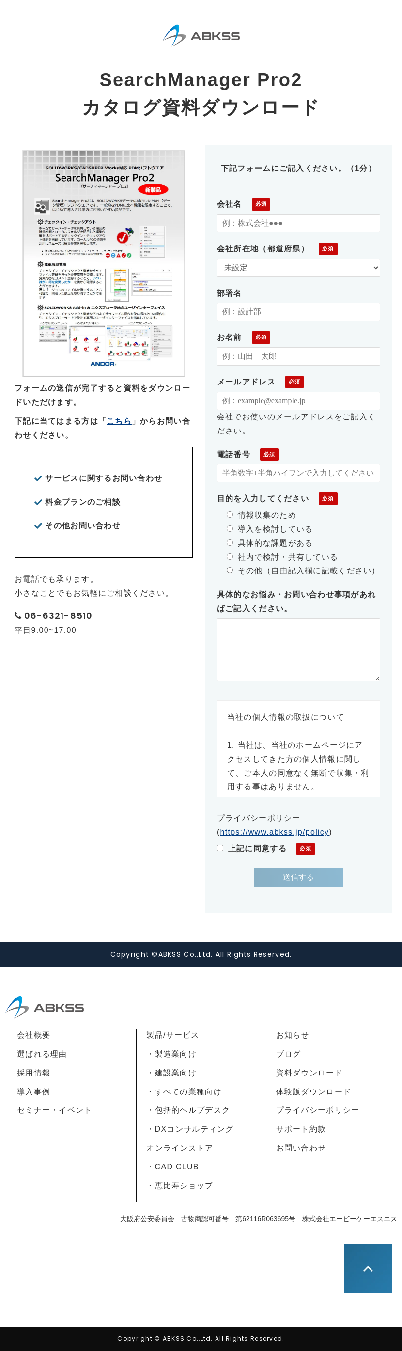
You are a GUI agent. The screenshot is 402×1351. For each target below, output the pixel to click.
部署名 (229, 293)
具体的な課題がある (270, 543)
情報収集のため (261, 515)
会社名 (229, 204)
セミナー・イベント (55, 1110)
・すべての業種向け (184, 1092)
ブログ (288, 1054)
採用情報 (33, 1073)
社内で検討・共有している (282, 557)
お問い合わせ (301, 1148)
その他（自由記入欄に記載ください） (303, 571)
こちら (119, 421)
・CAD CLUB (172, 1167)
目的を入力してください (263, 498)
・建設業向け (171, 1073)
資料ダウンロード (309, 1073)
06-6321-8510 (58, 616)
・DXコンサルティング (189, 1129)
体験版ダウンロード (314, 1092)
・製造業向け (171, 1054)
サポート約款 (301, 1129)
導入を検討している (270, 529)
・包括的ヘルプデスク (188, 1110)
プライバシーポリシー (318, 1110)
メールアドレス (246, 382)
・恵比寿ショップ (179, 1186)
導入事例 (33, 1092)
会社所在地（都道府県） (263, 249)
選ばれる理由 (42, 1054)
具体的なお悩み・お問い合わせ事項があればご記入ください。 (296, 601)
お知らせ (292, 1035)
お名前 (229, 337)
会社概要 (33, 1035)
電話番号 (233, 454)
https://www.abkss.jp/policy (274, 832)
